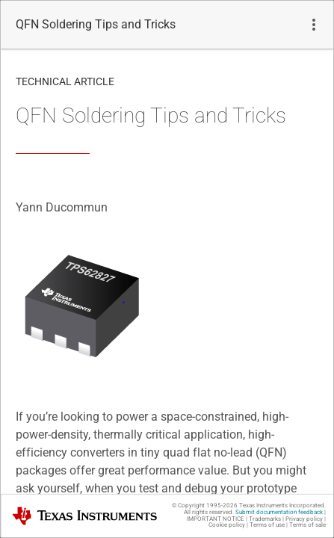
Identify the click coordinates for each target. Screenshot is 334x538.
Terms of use (267, 525)
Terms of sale (307, 525)
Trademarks (265, 519)
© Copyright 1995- (205, 505)
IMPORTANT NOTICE (215, 519)
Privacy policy (304, 519)
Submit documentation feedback (279, 512)
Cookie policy (226, 525)
